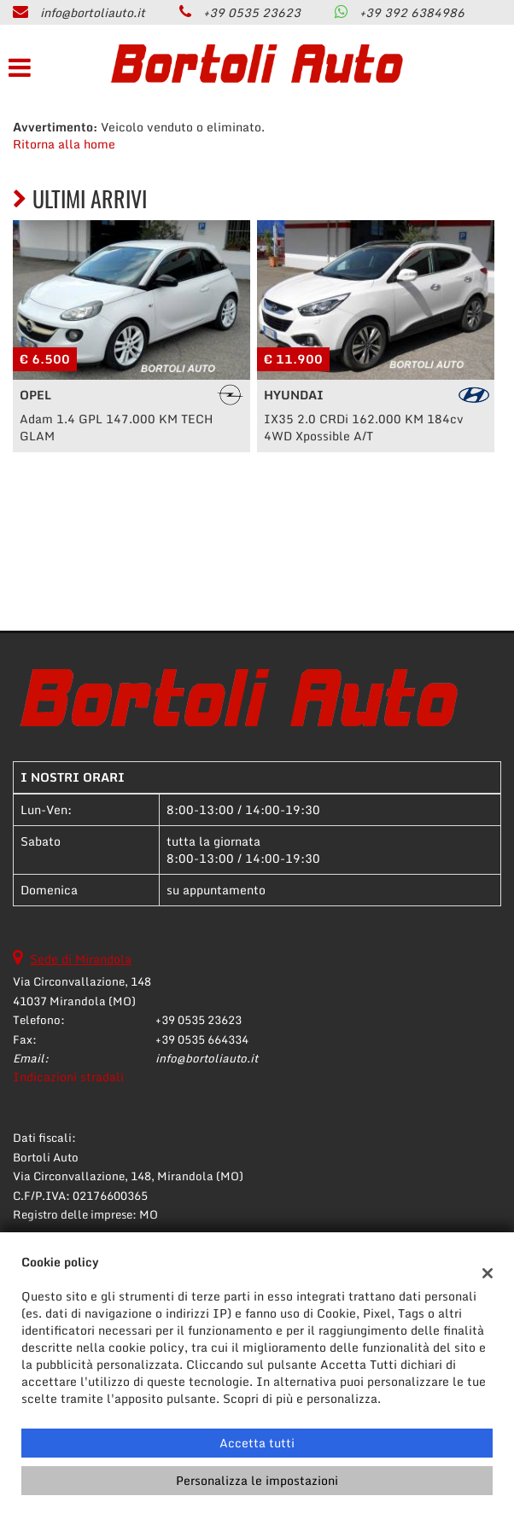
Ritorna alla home (64, 144)
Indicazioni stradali (68, 1076)
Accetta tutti (257, 1442)
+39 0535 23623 (252, 12)
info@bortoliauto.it (92, 12)
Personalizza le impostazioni (257, 1480)
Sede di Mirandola (80, 959)
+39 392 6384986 (411, 12)
